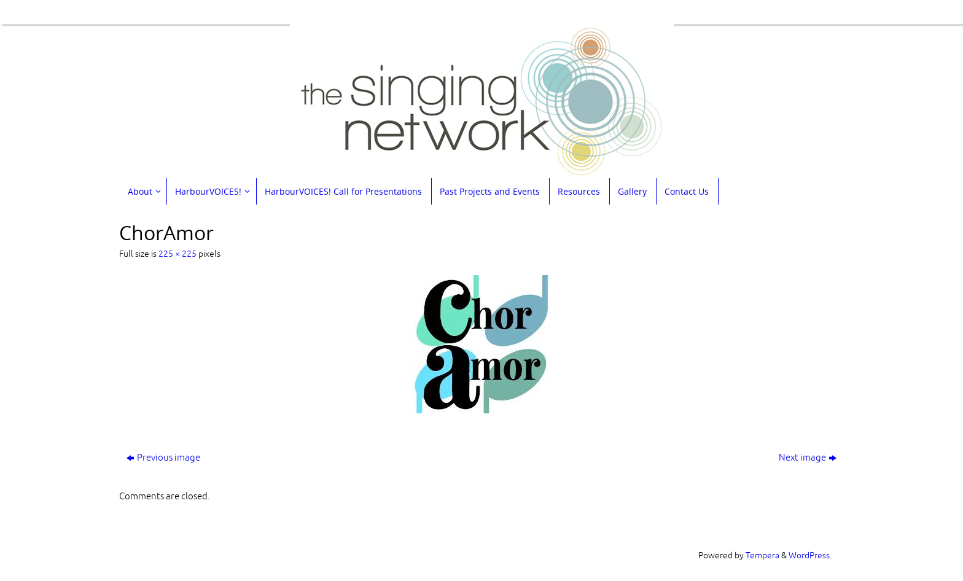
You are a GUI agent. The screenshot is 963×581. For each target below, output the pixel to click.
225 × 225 (177, 254)
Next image (807, 458)
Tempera (762, 555)
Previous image (163, 458)
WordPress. (810, 555)
